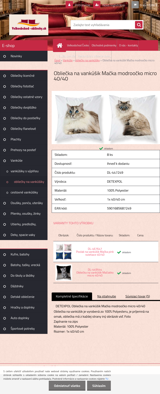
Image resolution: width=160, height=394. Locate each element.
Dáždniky (17, 286)
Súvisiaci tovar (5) (137, 296)
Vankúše (16, 160)
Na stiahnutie (106, 296)
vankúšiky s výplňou (25, 171)
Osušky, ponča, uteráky (27, 202)
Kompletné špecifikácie (72, 296)
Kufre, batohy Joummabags (20, 256)
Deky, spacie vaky (23, 234)
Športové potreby (23, 328)
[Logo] (28, 24)
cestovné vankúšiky (24, 192)
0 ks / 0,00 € (149, 4)
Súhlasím (99, 385)
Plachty (16, 139)
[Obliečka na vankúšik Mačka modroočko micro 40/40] (106, 92)
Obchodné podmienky (104, 45)
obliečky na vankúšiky (29, 181)
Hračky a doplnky (23, 307)
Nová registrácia (113, 4)
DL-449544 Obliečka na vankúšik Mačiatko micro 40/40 (95, 272)
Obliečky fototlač (22, 86)
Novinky (16, 55)
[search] (138, 25)
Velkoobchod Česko (78, 45)
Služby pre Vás (67, 56)
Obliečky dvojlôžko (23, 107)
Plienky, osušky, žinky (26, 213)
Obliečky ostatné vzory (26, 96)
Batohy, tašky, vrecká (25, 264)
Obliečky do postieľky (25, 117)
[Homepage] (60, 45)
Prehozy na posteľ (23, 149)
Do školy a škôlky (23, 275)
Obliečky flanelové (23, 128)
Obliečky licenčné (23, 75)
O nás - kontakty (128, 45)
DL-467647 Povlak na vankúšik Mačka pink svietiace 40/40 (95, 252)
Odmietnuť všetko (67, 385)
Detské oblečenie (22, 296)
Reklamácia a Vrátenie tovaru (94, 56)
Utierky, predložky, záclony (23, 225)
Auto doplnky (20, 317)
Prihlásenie (82, 4)
